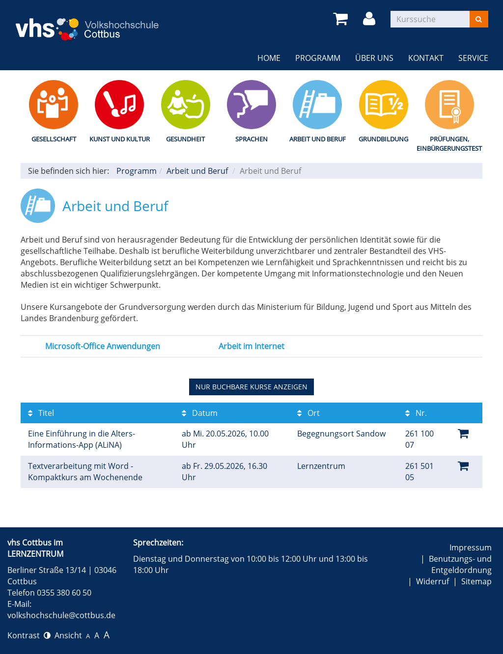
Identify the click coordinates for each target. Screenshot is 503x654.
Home (268, 58)
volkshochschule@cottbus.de (61, 615)
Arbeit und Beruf (317, 139)
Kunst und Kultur (119, 139)
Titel (41, 413)
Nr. (416, 413)
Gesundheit (185, 139)
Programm (317, 58)
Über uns (374, 58)
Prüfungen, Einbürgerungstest (449, 144)
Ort (308, 413)
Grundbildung (383, 139)
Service (473, 58)
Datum (200, 413)
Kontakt (426, 58)
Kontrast (29, 635)
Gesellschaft (53, 139)
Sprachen (251, 139)
